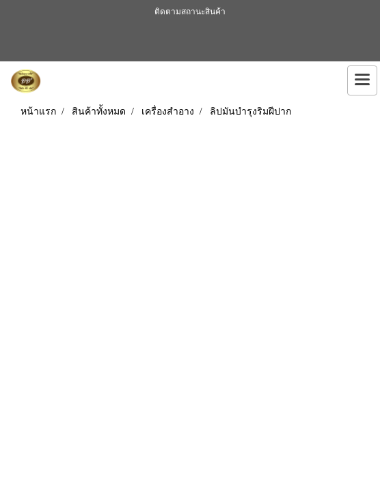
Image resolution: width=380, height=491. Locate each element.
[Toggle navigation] (362, 80)
